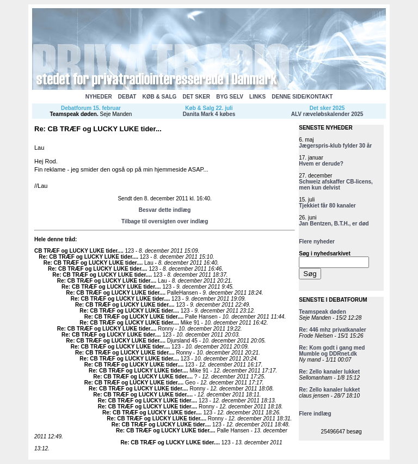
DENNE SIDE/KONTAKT (302, 97)
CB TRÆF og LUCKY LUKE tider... (78, 251)
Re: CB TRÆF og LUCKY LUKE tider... (88, 257)
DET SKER (196, 97)
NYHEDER (98, 97)
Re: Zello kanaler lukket (329, 372)
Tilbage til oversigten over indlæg (164, 221)
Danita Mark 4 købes (209, 114)
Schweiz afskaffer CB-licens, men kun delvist (336, 185)
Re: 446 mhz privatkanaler (332, 330)
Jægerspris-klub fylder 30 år (335, 146)
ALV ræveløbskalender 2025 (327, 114)
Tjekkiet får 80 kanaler (327, 206)
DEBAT (127, 97)
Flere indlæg (315, 414)
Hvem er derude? (321, 164)
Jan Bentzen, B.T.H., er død (333, 224)
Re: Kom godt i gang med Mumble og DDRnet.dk (332, 351)
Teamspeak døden (73, 114)
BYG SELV (229, 97)
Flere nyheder (317, 242)
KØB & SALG (160, 97)
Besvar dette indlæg (165, 210)
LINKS (257, 97)
